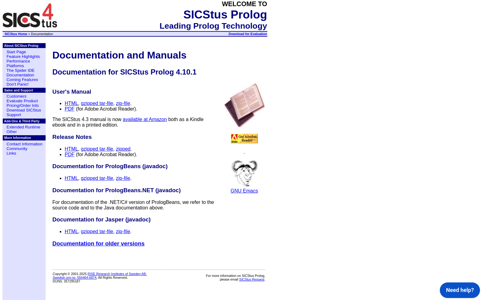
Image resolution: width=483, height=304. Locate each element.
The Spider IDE (20, 70)
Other (11, 131)
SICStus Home (16, 34)
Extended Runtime (23, 127)
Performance (18, 61)
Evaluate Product (22, 101)
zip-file (123, 103)
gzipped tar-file (97, 103)
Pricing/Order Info (22, 105)
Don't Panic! (17, 84)
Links (11, 153)
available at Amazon (145, 119)
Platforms (15, 65)
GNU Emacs (244, 188)
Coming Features (22, 79)
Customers (16, 96)
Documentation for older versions (98, 243)
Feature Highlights (23, 56)
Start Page (16, 52)
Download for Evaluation (248, 34)
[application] (481, 302)
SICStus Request (251, 279)
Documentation (20, 75)
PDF (70, 108)
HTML (71, 103)
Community (16, 148)
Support (13, 114)
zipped (123, 149)
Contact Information (24, 144)
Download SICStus (23, 110)
